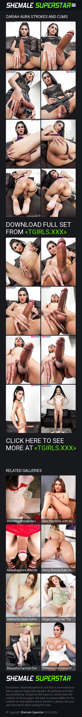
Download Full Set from (38, 228)
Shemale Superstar (32, 712)
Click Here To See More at (41, 444)
